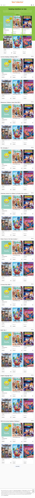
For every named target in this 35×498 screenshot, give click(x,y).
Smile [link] (4, 28)
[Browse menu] (33, 5)
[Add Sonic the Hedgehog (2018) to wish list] (30, 33)
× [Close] (33, 491)
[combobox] (15, 5)
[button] (11, 28)
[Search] (1, 5)
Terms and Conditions (17, 490)
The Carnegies (5, 148)
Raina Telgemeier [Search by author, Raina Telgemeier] (5, 74)
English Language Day (7, 375)
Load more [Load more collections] (17, 466)
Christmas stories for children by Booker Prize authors (15, 193)
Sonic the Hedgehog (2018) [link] (26, 28)
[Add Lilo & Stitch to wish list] (30, 53)
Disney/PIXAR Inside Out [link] (17, 48)
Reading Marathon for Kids (17, 9)
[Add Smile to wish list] (11, 33)
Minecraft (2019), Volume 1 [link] (7, 48)
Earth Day (4, 330)
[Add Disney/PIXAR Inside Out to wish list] (21, 53)
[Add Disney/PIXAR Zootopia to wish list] (21, 33)
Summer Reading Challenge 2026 (9, 56)
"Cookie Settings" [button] (29, 492)
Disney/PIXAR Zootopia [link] (17, 28)
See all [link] (17, 14)
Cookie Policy (6, 495)
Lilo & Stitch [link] (25, 48)
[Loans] (31, 5)
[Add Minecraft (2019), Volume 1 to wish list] (11, 53)
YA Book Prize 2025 (6, 284)
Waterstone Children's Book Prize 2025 (11, 102)
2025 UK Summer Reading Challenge (10, 421)
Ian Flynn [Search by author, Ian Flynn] (26, 74)
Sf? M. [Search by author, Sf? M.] (3, 95)
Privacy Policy (25, 490)
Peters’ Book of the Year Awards (9, 239)
